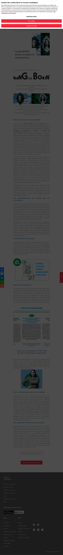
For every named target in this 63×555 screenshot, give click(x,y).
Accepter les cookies (31, 23)
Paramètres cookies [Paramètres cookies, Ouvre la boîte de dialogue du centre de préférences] (31, 14)
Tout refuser (31, 18)
